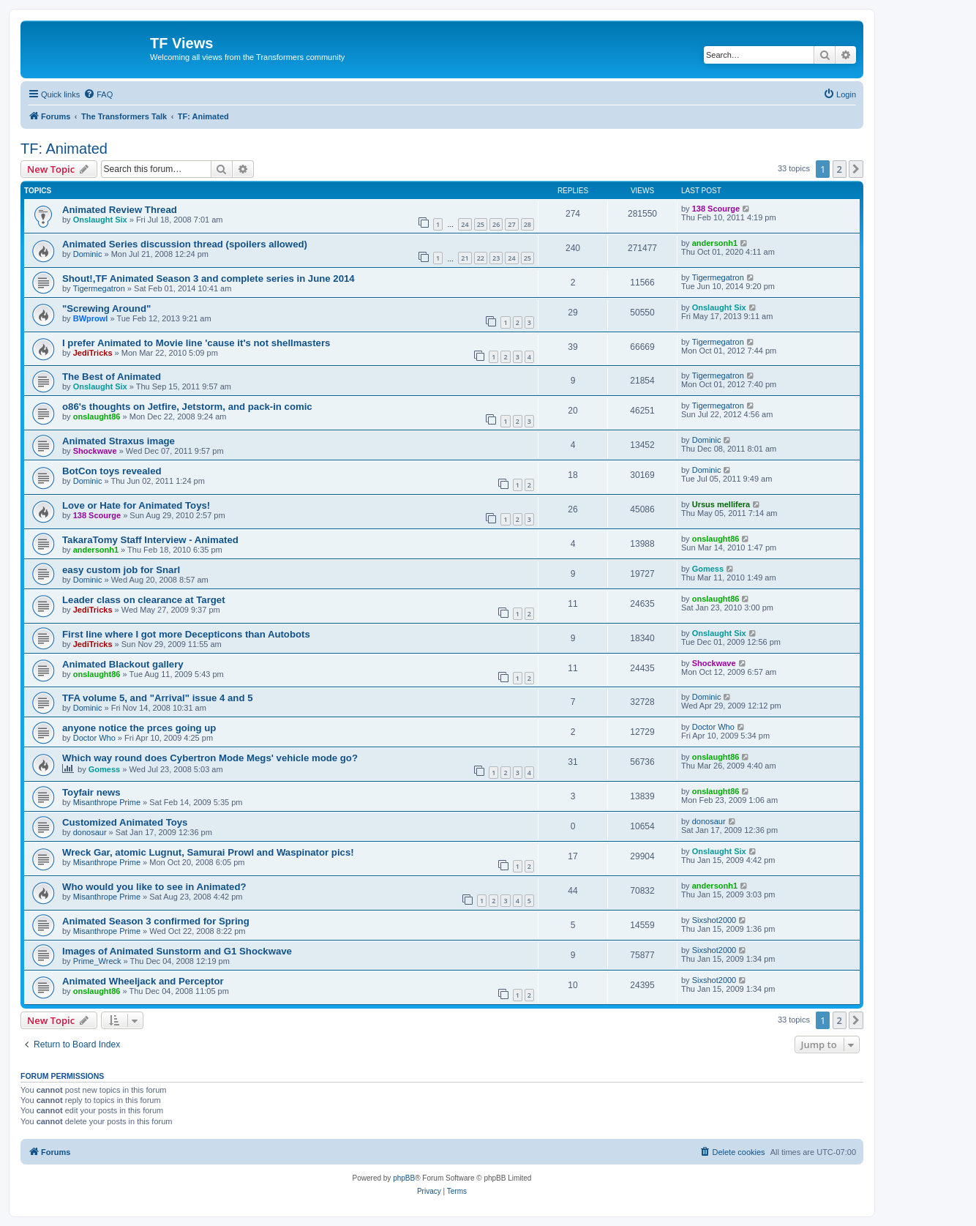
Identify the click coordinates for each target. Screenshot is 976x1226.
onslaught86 (97, 416)
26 (496, 224)
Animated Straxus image (118, 441)
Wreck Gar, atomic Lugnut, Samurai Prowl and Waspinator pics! (208, 852)
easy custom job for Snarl (121, 569)
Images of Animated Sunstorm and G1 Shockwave (177, 951)
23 (496, 258)
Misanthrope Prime (106, 802)
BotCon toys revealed (112, 471)
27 (511, 224)
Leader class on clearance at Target (143, 599)
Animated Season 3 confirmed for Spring (155, 921)
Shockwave (95, 450)
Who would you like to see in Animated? (154, 886)
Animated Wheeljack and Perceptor (143, 981)
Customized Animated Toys (124, 822)
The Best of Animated (111, 376)
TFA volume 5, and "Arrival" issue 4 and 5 (157, 697)
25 (480, 224)
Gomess (708, 568)
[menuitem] (98, 94)
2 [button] (839, 169)
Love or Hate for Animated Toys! (136, 505)
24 (464, 224)
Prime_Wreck (97, 961)
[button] (856, 169)
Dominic (87, 254)
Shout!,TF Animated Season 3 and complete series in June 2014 (208, 278)
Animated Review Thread (119, 209)
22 (480, 258)
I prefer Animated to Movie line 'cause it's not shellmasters (196, 342)
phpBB (404, 1178)
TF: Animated (64, 149)
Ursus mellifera (721, 504)
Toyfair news (91, 792)
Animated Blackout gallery (123, 664)
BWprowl (90, 318)
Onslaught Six (100, 219)
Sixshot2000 (714, 920)
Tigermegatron (99, 288)
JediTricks (93, 352)
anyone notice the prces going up (139, 727)
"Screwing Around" (106, 308)
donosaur (90, 832)
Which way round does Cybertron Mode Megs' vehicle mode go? (210, 757)
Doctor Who (94, 737)
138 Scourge (716, 208)
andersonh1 (714, 243)
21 (464, 258)
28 (527, 224)
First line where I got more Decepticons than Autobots (186, 634)
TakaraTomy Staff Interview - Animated (150, 539)
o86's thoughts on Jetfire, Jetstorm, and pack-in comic (187, 406)
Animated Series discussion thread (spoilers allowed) (184, 244)
